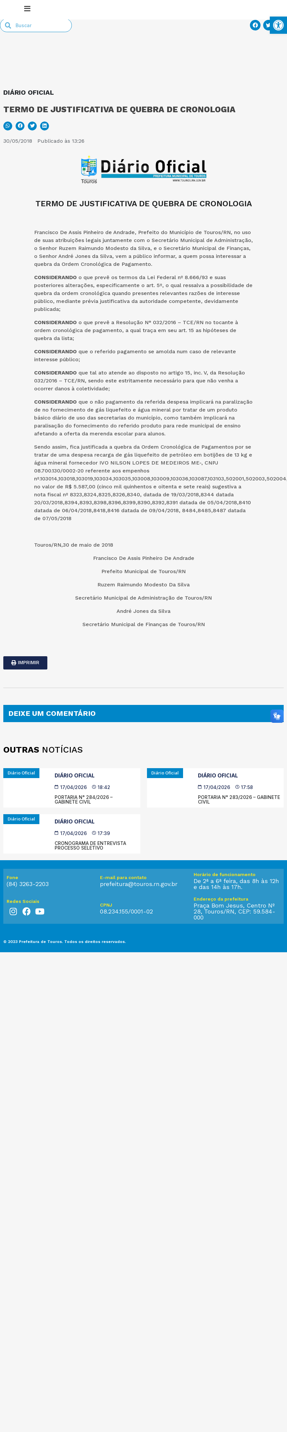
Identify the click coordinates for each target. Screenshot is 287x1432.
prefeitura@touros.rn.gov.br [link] (138, 919)
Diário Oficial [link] (75, 811)
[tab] (143, 749)
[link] (278, 25)
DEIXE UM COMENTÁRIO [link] (52, 749)
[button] (7, 161)
